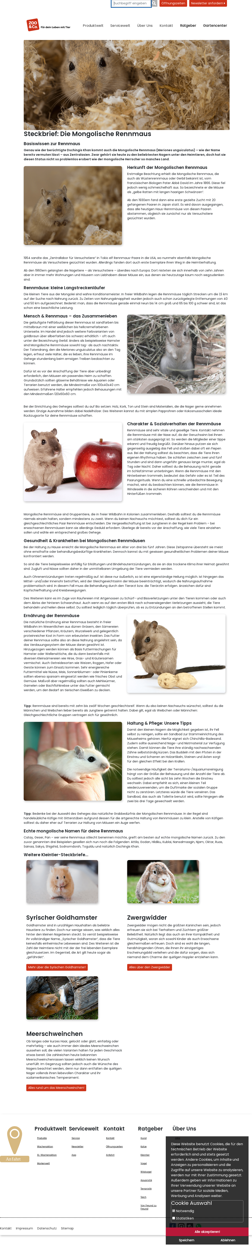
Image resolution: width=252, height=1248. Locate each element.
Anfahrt (110, 1155)
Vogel (144, 1163)
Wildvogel (146, 1171)
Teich (143, 1197)
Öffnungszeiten (173, 3)
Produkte (42, 1138)
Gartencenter (215, 25)
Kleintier (145, 1155)
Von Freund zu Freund (149, 1207)
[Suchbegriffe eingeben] (131, 3)
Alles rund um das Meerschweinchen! (56, 1088)
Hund (144, 1138)
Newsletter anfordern (208, 3)
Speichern (186, 1240)
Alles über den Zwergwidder (149, 967)
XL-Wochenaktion (47, 1155)
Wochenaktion (45, 1146)
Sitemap (67, 1228)
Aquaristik (146, 1180)
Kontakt (166, 25)
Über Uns (145, 25)
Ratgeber (188, 25)
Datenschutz (47, 1228)
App (74, 1155)
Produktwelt (93, 25)
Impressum (24, 1228)
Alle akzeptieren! (207, 1232)
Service (76, 1138)
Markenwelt (43, 1163)
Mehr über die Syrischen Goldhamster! (57, 967)
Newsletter (77, 1146)
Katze (144, 1146)
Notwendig (183, 1210)
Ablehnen (228, 1240)
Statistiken (183, 1218)
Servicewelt (120, 25)
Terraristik (146, 1188)
